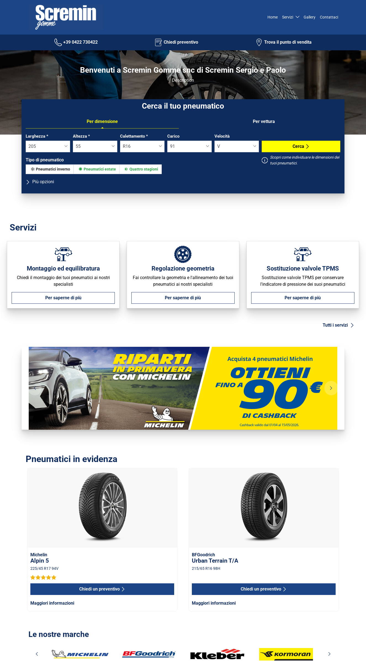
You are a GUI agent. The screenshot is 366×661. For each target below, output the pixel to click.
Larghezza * (37, 136)
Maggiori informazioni (52, 603)
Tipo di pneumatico (45, 159)
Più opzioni (40, 181)
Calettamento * (134, 136)
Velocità (222, 136)
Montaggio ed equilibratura (63, 268)
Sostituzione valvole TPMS (303, 268)
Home (272, 17)
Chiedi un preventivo (102, 589)
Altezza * (81, 136)
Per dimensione (102, 121)
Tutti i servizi (338, 325)
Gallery (309, 17)
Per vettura (264, 121)
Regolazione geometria (183, 268)
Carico (173, 136)
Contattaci (329, 17)
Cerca (301, 146)
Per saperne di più (63, 297)
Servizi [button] (288, 17)
